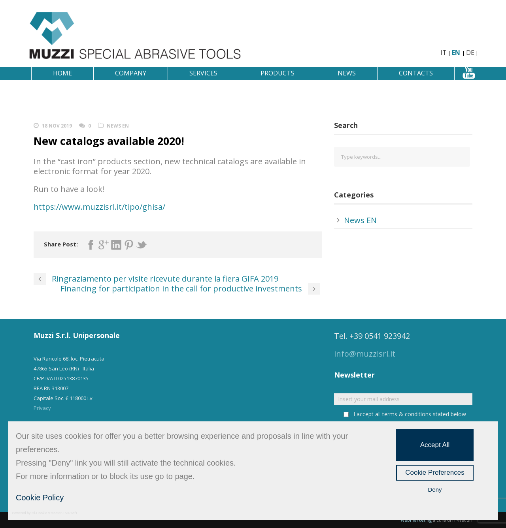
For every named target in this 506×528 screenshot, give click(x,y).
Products (278, 73)
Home (62, 73)
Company (130, 73)
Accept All (435, 445)
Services (203, 73)
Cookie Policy (40, 497)
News (347, 73)
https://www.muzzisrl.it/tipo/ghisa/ (99, 206)
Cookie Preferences (434, 472)
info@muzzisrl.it (364, 353)
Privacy (42, 408)
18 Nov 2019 (57, 125)
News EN (118, 125)
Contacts (416, 73)
